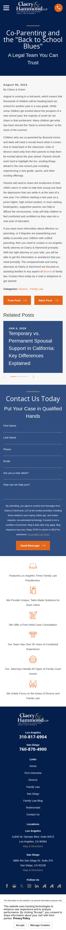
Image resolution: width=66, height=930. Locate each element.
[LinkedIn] (37, 886)
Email (6, 461)
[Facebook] (7, 886)
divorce (47, 271)
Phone (7, 449)
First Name (9, 425)
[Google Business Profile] (14, 886)
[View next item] (33, 376)
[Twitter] (22, 886)
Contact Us (32, 814)
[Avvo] (44, 886)
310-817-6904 (33, 737)
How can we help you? (16, 484)
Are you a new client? (16, 473)
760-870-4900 (33, 749)
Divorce (23, 288)
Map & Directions (33, 846)
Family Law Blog (33, 800)
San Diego (33, 793)
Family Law (36, 288)
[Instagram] (29, 886)
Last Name (9, 437)
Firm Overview (33, 772)
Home (32, 765)
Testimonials (33, 807)
